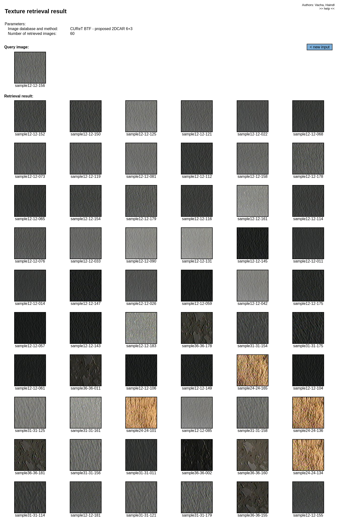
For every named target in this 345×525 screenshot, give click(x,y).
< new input (319, 47)
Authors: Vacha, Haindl (318, 5)
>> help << (327, 8)
